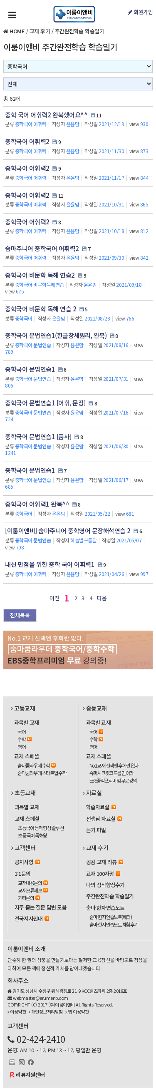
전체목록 (20, 615)
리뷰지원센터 (30, 1075)
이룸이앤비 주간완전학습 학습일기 (60, 47)
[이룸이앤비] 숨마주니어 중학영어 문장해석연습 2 (68, 530)
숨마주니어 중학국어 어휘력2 (42, 248)
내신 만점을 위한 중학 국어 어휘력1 (49, 564)
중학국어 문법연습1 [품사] (38, 436)
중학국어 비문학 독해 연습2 (40, 275)
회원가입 (140, 12)
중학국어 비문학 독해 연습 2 (40, 308)
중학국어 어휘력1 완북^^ (37, 504)
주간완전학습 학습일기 (79, 31)
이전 (54, 598)
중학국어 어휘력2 (27, 141)
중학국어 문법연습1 (30, 369)
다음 (101, 598)
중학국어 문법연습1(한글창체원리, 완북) (55, 335)
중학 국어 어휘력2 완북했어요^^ (46, 114)
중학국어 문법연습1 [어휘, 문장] (45, 402)
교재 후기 (40, 31)
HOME (17, 31)
